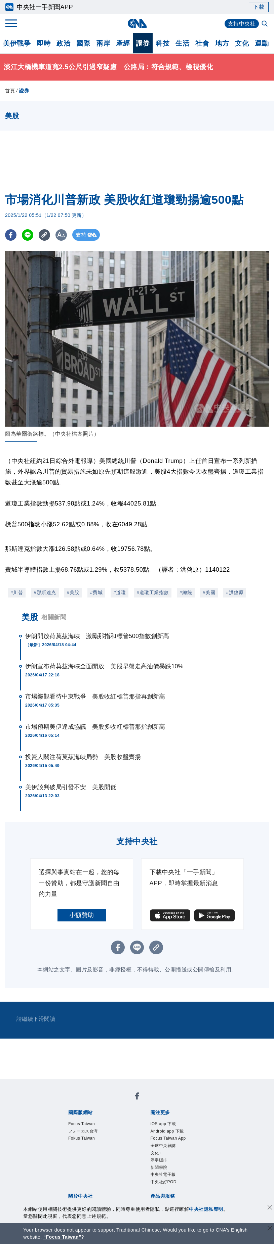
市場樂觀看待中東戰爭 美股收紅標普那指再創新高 (95, 696)
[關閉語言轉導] (270, 1229)
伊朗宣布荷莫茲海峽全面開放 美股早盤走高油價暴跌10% (104, 666)
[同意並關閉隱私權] (270, 1208)
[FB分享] (11, 235)
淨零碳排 (159, 1160)
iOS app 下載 (163, 1123)
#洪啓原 (234, 592)
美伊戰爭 (17, 43)
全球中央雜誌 (163, 1145)
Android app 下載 (167, 1131)
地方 (222, 43)
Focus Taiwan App (168, 1138)
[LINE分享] (28, 235)
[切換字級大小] (62, 235)
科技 (162, 43)
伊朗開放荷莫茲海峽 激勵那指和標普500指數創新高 (97, 636)
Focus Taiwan (81, 1123)
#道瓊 (119, 592)
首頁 (10, 90)
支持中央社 (242, 24)
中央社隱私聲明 (206, 1209)
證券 (143, 43)
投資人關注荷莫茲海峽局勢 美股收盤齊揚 (83, 757)
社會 (202, 43)
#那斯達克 (45, 592)
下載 (258, 7)
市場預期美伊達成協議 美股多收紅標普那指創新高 (95, 726)
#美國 (209, 592)
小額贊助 (81, 915)
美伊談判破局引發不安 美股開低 (71, 787)
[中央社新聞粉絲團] (137, 1097)
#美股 (73, 592)
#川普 (16, 592)
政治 (63, 43)
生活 (182, 43)
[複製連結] (45, 235)
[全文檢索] (265, 24)
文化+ (156, 1153)
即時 (43, 43)
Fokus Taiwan (81, 1138)
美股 (30, 617)
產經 (123, 43)
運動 (262, 43)
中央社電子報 (163, 1174)
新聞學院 (159, 1167)
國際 (83, 43)
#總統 (186, 592)
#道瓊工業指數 (152, 592)
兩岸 (103, 43)
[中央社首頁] (137, 23)
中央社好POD (164, 1182)
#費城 (96, 592)
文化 (242, 43)
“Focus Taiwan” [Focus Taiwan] (62, 1237)
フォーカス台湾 (83, 1131)
